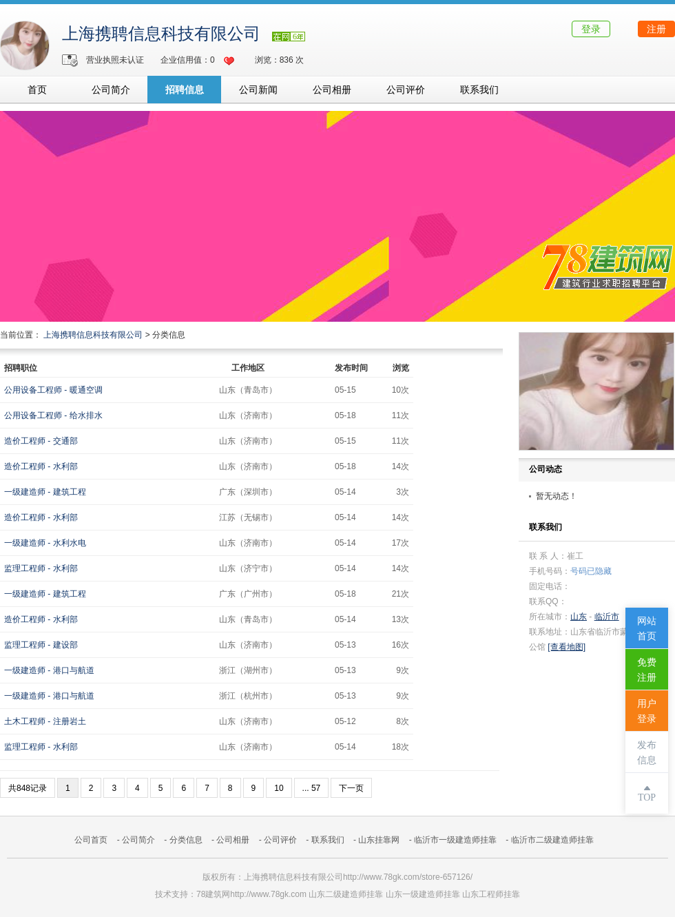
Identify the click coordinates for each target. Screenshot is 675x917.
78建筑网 (213, 894)
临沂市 (606, 616)
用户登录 (646, 711)
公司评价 (405, 89)
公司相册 (332, 89)
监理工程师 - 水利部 (41, 568)
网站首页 (646, 628)
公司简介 (111, 89)
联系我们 (479, 89)
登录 (591, 28)
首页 (37, 89)
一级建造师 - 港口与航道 (49, 670)
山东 (578, 616)
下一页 (351, 788)
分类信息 (185, 840)
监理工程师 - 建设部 (41, 645)
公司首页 (90, 840)
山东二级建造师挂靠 (346, 894)
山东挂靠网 (378, 840)
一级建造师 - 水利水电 (45, 543)
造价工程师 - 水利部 (41, 466)
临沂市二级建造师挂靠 (552, 840)
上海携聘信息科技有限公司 (161, 34)
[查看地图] (566, 647)
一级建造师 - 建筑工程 (45, 492)
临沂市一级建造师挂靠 (455, 840)
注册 (656, 28)
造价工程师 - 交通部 (41, 441)
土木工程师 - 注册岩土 (45, 721)
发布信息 (646, 752)
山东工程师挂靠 (491, 894)
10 (278, 788)
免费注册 (646, 670)
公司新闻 (258, 89)
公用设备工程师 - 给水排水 (53, 415)
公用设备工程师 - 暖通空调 (53, 390)
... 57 (311, 788)
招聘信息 (184, 89)
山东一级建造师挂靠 (423, 894)
